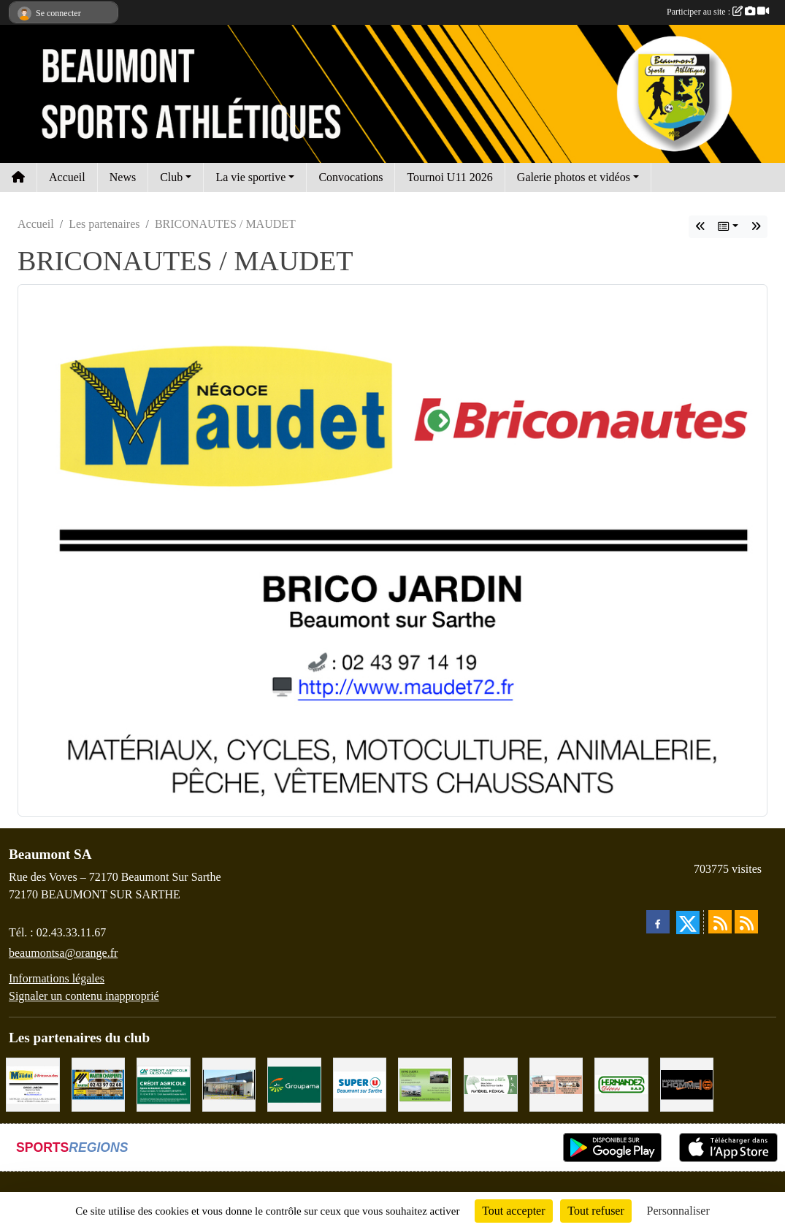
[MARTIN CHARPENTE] (99, 1083)
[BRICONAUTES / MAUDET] (33, 1083)
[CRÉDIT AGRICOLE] (164, 1083)
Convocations (350, 177)
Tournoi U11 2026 (449, 177)
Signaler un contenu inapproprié (84, 996)
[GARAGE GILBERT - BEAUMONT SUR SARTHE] (425, 1083)
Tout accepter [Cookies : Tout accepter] (513, 1210)
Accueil (67, 177)
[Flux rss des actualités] (720, 921)
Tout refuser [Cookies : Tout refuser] (595, 1210)
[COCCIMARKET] (229, 1083)
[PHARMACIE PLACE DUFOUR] (491, 1083)
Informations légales (56, 978)
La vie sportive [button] (250, 177)
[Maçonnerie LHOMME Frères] (687, 1083)
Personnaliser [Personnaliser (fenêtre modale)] (678, 1210)
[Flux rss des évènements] (746, 921)
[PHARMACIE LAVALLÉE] (556, 1083)
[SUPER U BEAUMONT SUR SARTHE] (360, 1083)
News (123, 177)
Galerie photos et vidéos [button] (573, 177)
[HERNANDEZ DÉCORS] (621, 1083)
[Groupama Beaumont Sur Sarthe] (294, 1083)
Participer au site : (718, 12)
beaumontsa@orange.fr (63, 953)
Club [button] (171, 177)
